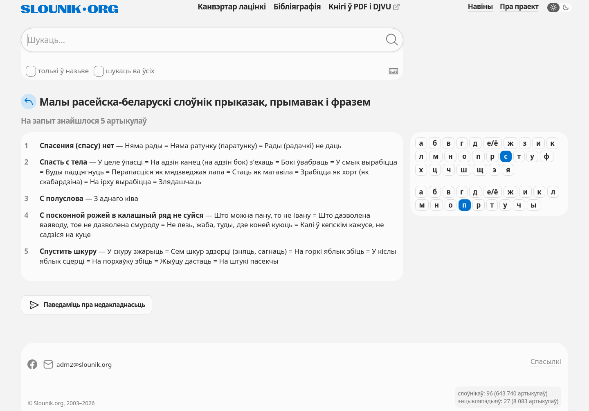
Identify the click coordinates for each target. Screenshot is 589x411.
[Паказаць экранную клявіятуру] (393, 71)
